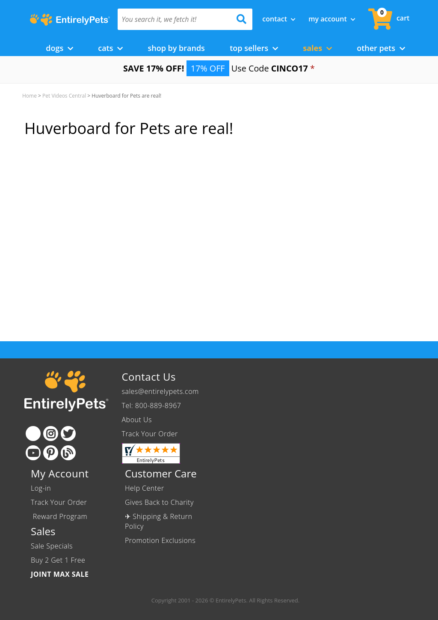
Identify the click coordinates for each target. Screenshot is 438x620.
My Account (331, 19)
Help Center (144, 488)
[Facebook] (33, 433)
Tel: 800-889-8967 (151, 405)
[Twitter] (68, 433)
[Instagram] (50, 433)
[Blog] (68, 452)
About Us (137, 419)
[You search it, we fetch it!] (175, 19)
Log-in (41, 488)
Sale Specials (52, 546)
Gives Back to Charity (159, 502)
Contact (279, 19)
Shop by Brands (176, 48)
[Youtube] (33, 452)
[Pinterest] (50, 452)
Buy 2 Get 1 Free (58, 560)
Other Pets (381, 48)
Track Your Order (150, 433)
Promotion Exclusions (160, 540)
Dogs (59, 48)
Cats (110, 48)
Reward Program (60, 516)
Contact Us (149, 377)
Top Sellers (254, 48)
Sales (317, 48)
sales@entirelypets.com (160, 391)
